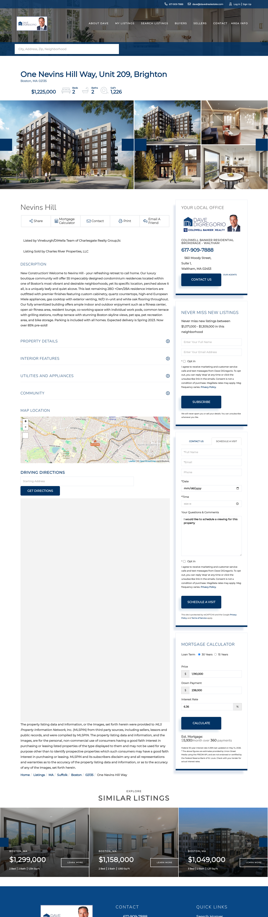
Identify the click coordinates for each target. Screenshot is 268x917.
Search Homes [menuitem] (209, 842)
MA (51, 766)
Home (25, 766)
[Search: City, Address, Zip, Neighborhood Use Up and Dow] (63, 49)
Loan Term (188, 654)
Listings (39, 766)
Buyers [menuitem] (178, 26)
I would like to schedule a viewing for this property (211, 536)
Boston (76, 766)
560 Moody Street (137, 859)
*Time (185, 497)
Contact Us (201, 280)
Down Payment (191, 683)
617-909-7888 (168, 4)
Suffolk (62, 766)
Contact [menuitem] (217, 26)
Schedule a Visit (226, 441)
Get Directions (152, 481)
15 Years (221, 654)
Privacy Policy (208, 387)
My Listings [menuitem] (121, 26)
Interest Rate (189, 699)
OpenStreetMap (147, 461)
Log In (231, 4)
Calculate (201, 723)
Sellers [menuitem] (196, 26)
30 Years (205, 654)
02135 (89, 766)
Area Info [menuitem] (236, 26)
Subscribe (201, 402)
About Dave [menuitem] (95, 26)
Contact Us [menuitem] (206, 869)
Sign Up (242, 4)
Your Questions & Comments (200, 512)
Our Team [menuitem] (205, 863)
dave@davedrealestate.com (200, 4)
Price (184, 666)
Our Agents (230, 274)
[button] (115, 49)
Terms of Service (199, 618)
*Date (185, 481)
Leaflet (132, 461)
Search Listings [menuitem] (151, 26)
